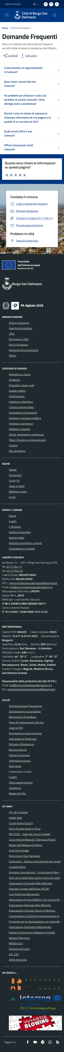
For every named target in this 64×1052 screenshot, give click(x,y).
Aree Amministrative (20, 328)
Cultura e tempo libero (21, 407)
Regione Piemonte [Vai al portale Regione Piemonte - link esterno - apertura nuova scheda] (13, 4)
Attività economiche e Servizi (25, 543)
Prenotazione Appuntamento (25, 733)
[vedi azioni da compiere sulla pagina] (28, 55)
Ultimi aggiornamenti (21, 782)
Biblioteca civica (18, 491)
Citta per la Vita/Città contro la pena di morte (34, 878)
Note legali (15, 766)
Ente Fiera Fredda (19, 850)
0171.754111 (14, 567)
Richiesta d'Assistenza (21, 744)
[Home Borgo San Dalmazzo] (30, 15)
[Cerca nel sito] (55, 15)
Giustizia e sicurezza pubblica (25, 418)
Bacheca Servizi (18, 750)
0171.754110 (15, 571)
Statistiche (15, 788)
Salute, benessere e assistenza (26, 434)
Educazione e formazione (23, 413)
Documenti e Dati (19, 339)
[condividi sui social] (10, 55)
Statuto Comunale (19, 755)
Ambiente (14, 380)
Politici (12, 356)
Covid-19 (14, 481)
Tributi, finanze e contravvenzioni (27, 440)
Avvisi (12, 497)
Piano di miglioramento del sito (26, 722)
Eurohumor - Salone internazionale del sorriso (35, 861)
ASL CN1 (14, 954)
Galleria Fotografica (20, 532)
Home (5, 28)
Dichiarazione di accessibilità (25, 711)
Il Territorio (15, 527)
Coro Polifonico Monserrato (24, 894)
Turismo (13, 445)
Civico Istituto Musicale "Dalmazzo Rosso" (32, 840)
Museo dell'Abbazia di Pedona (25, 845)
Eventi (12, 516)
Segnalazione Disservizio (23, 739)
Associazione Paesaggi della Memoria (30, 905)
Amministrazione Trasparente (25, 706)
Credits (13, 777)
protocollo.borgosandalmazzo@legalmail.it (33, 583)
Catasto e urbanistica (21, 402)
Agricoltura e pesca (19, 374)
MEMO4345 (16, 943)
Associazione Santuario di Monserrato (30, 927)
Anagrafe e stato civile (21, 385)
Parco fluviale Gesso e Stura (24, 829)
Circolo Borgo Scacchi (21, 823)
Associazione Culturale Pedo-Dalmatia (30, 883)
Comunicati (15, 475)
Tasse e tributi (17, 486)
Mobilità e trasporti (19, 429)
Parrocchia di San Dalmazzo (24, 856)
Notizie (13, 470)
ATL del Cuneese (18, 812)
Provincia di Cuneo (19, 949)
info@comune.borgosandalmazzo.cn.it (31, 587)
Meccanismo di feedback (23, 717)
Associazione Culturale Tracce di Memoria (32, 911)
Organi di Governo (19, 323)
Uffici (12, 334)
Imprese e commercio (21, 423)
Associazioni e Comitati (22, 548)
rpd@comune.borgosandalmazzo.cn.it (31, 685)
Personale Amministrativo (23, 350)
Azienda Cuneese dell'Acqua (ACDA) (29, 889)
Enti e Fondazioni (18, 345)
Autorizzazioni (17, 396)
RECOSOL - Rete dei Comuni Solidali (29, 834)
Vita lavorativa (17, 451)
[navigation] (7, 15)
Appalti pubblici (17, 391)
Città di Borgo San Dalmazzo (35, 15)
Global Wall (15, 818)
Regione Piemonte (19, 938)
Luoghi (12, 521)
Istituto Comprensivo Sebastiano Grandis (32, 932)
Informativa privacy (20, 761)
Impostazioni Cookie (20, 772)
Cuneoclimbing (17, 867)
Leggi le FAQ (16, 728)
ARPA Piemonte (18, 960)
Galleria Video (16, 538)
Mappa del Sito (17, 793)
